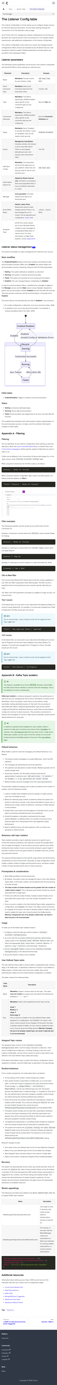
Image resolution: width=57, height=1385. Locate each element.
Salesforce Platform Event (14, 1303)
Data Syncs (10, 1310)
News (4, 1371)
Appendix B (31, 239)
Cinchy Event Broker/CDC (14, 1287)
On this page (7, 14)
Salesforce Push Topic (12, 1299)
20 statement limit (21, 732)
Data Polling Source (12, 1290)
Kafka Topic (9, 1293)
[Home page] (3, 9)
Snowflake (44, 729)
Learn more (29, 218)
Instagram (6, 1353)
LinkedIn (6, 1359)
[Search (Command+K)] (53, 3)
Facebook (6, 1350)
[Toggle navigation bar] (3, 3)
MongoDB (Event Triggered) (14, 1296)
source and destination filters (27, 447)
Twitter (5, 1356)
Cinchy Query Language (10, 449)
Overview (5, 1338)
